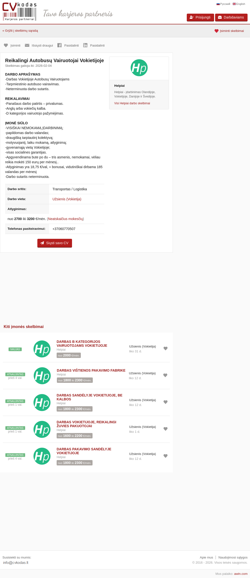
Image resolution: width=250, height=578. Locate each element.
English (240, 3)
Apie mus (206, 557)
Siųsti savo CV (54, 243)
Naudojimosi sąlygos (233, 557)
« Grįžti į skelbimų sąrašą (20, 30)
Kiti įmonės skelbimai (24, 327)
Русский (225, 3)
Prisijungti (200, 17)
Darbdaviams (231, 17)
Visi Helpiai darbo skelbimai (132, 103)
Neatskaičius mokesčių (65, 219)
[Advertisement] (86, 287)
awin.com (241, 574)
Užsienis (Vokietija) (66, 199)
